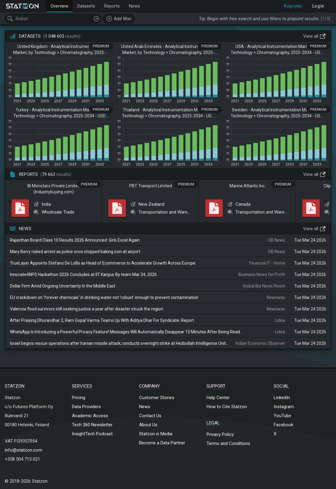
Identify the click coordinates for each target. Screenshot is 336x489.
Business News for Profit (261, 274)
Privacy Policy (220, 434)
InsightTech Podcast (92, 434)
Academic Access (90, 415)
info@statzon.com (23, 450)
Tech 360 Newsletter (92, 424)
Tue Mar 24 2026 (310, 240)
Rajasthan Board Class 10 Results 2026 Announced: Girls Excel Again (75, 240)
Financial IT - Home (267, 263)
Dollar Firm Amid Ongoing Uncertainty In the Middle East (62, 286)
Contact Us (150, 415)
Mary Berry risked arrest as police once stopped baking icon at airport (75, 251)
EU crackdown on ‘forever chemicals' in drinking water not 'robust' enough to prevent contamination (104, 297)
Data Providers (86, 406)
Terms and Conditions (228, 443)
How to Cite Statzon (227, 406)
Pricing (78, 397)
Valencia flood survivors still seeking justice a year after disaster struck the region (86, 308)
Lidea (280, 320)
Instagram (284, 406)
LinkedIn (282, 397)
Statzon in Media (155, 434)
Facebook (283, 424)
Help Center (218, 397)
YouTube (282, 415)
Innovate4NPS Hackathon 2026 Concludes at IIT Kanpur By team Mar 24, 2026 (83, 274)
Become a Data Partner (162, 443)
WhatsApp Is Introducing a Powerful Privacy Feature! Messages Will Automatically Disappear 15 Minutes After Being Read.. (126, 331)
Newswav (276, 297)
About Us (148, 424)
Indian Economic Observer (260, 343)
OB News (276, 240)
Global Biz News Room (264, 286)
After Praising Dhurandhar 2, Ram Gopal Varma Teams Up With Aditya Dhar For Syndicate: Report (102, 320)
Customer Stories (156, 397)
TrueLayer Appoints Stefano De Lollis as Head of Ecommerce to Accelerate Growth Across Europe (102, 263)
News (144, 406)
